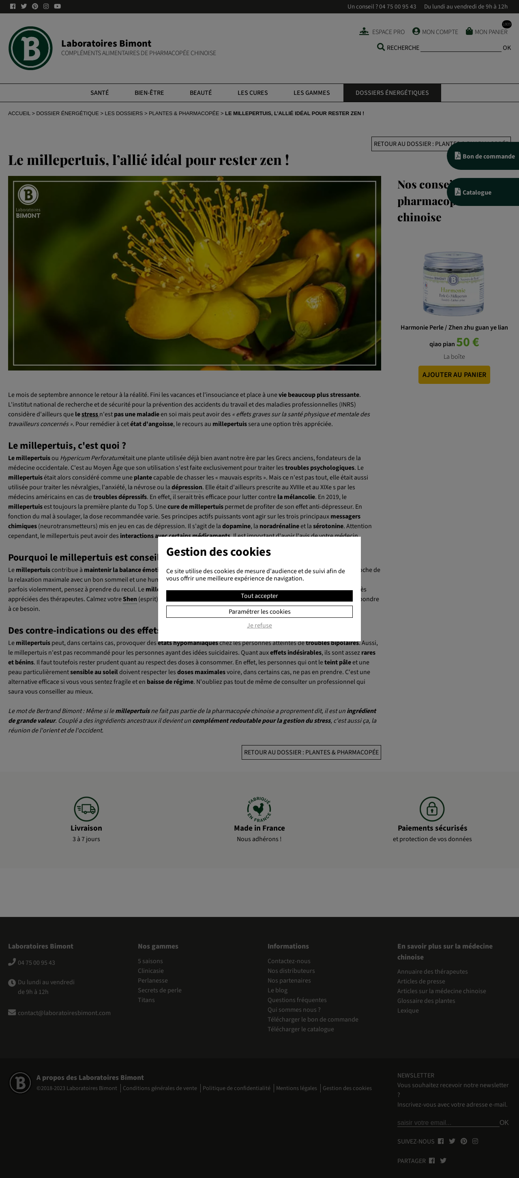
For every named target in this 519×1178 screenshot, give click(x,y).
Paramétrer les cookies (260, 611)
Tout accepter (259, 595)
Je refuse (259, 626)
